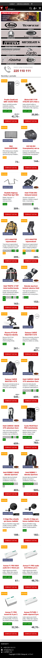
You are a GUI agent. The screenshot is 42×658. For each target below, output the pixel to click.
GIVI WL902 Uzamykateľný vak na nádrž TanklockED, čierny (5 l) (31, 149)
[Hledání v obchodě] (30, 8)
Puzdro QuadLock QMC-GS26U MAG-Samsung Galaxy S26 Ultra (11, 103)
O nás (12, 4)
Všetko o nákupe (23, 4)
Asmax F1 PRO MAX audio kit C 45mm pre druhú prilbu (11, 568)
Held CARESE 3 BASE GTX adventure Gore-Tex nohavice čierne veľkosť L (31, 382)
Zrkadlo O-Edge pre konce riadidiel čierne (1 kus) (31, 521)
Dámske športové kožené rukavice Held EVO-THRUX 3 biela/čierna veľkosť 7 (31, 289)
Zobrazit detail (11, 121)
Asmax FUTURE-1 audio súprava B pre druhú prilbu (30, 614)
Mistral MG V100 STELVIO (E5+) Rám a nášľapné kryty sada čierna (31, 103)
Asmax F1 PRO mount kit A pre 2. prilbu (11, 614)
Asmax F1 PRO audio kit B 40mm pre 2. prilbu (31, 568)
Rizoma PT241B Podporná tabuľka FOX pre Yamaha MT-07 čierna (11, 336)
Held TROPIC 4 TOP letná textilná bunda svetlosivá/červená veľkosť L (11, 289)
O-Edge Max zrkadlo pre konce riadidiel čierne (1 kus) (11, 521)
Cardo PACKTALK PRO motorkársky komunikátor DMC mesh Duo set (31, 429)
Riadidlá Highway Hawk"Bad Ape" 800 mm (11, 195)
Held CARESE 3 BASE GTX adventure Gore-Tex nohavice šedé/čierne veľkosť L (11, 429)
